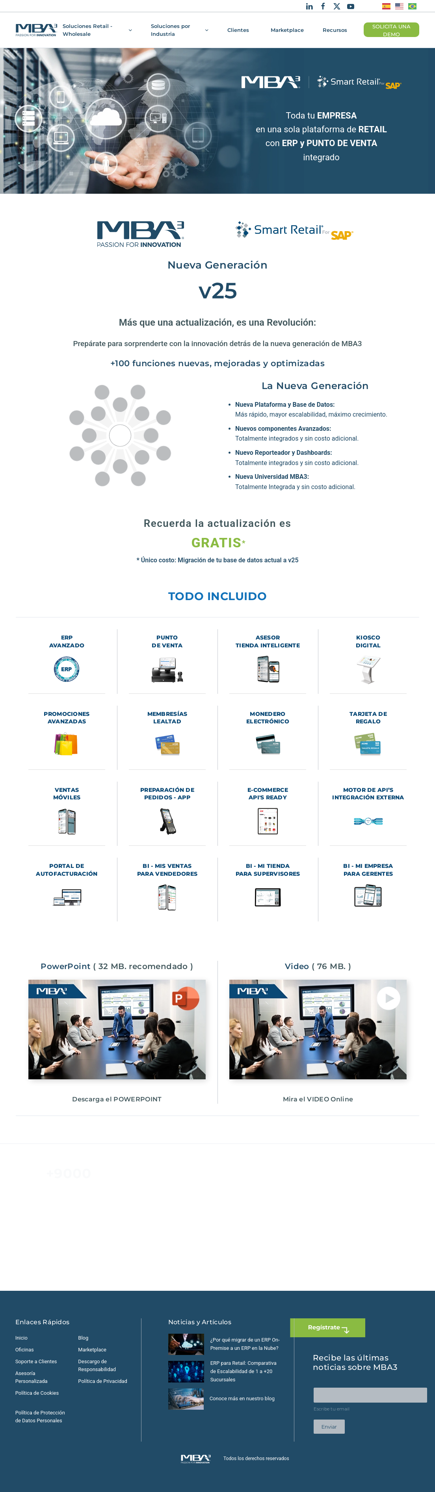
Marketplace (287, 30)
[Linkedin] (309, 6)
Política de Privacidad (102, 1381)
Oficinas (24, 1350)
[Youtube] (351, 6)
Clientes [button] (238, 30)
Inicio (21, 1338)
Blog (83, 1338)
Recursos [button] (335, 30)
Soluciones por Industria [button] (179, 30)
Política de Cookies (37, 1393)
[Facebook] (323, 6)
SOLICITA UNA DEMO (391, 30)
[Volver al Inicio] (36, 30)
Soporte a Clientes (36, 1361)
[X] (337, 6)
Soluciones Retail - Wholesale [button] (97, 30)
